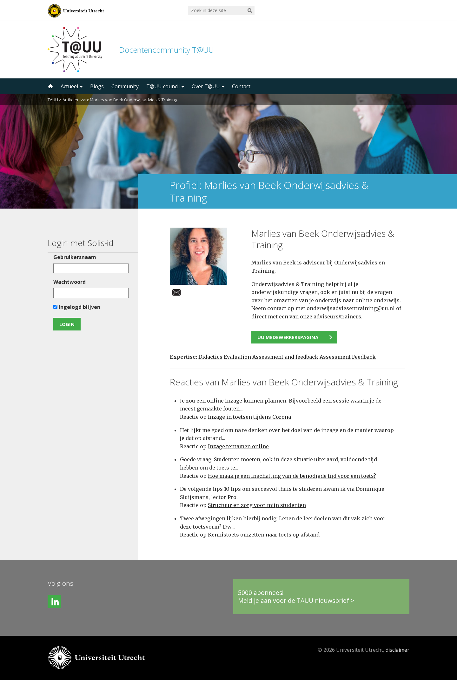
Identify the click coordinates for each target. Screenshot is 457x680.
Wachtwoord (69, 281)
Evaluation (237, 357)
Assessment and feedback (285, 357)
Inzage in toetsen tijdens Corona (249, 417)
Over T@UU (208, 86)
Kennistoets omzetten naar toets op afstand (264, 534)
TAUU (53, 100)
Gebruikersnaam (74, 257)
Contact (241, 86)
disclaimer (397, 649)
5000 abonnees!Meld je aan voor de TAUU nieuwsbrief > (296, 596)
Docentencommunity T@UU (166, 49)
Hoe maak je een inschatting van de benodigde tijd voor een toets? (292, 476)
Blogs (97, 86)
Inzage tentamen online (238, 446)
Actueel (72, 86)
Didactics (210, 357)
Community (125, 86)
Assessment (335, 357)
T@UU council (165, 86)
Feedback (364, 357)
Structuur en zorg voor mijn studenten (257, 505)
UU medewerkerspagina (287, 337)
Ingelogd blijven (76, 306)
